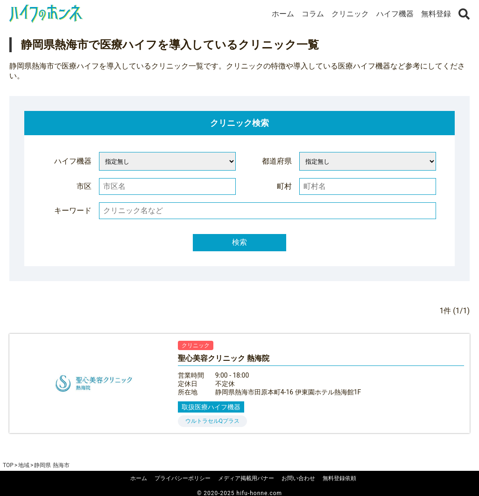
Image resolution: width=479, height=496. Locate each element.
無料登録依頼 (339, 478)
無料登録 (436, 13)
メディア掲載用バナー (246, 478)
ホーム (283, 13)
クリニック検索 (239, 123)
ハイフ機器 (395, 13)
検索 (239, 242)
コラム (313, 13)
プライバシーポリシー (183, 478)
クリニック (350, 13)
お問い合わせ (298, 478)
